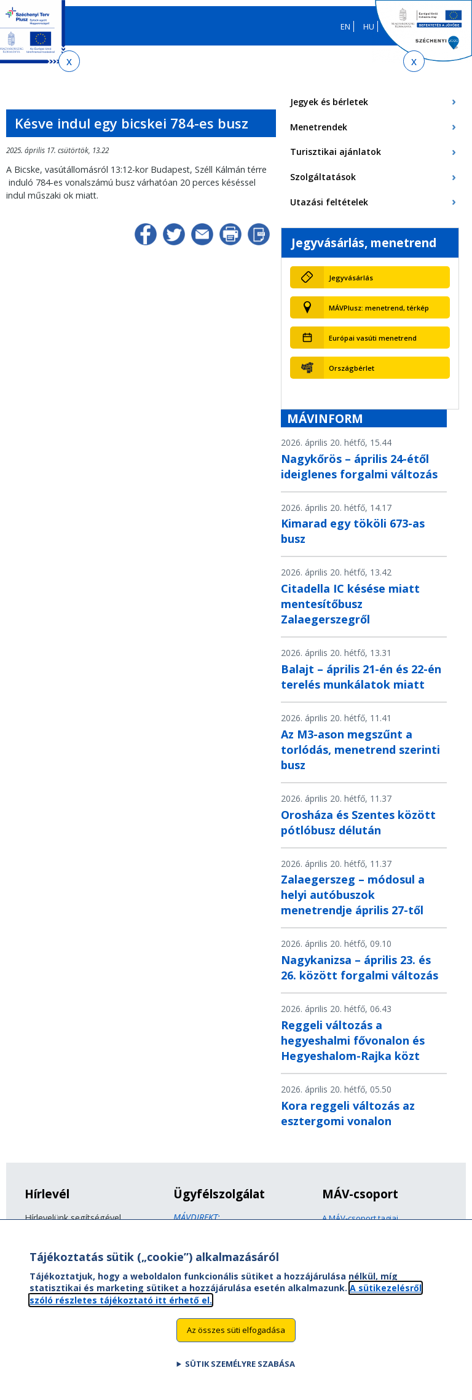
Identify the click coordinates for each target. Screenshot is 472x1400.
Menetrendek (318, 127)
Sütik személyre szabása (240, 1369)
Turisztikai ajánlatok (335, 151)
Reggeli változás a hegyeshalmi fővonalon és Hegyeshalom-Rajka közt (353, 1040)
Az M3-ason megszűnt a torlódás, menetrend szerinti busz (360, 749)
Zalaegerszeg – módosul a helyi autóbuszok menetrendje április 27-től (353, 894)
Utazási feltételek (329, 202)
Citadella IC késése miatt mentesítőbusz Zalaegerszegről (350, 604)
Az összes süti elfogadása (236, 1336)
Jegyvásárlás (351, 277)
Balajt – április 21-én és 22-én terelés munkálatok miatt (361, 677)
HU (368, 26)
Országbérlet (351, 368)
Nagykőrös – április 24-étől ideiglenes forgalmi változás (359, 466)
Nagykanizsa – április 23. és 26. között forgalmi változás (359, 967)
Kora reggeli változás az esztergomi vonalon (348, 1113)
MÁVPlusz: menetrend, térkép (379, 307)
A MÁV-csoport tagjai (360, 1218)
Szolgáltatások (323, 177)
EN (345, 26)
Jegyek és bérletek (329, 102)
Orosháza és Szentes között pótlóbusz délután (358, 822)
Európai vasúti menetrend (373, 337)
